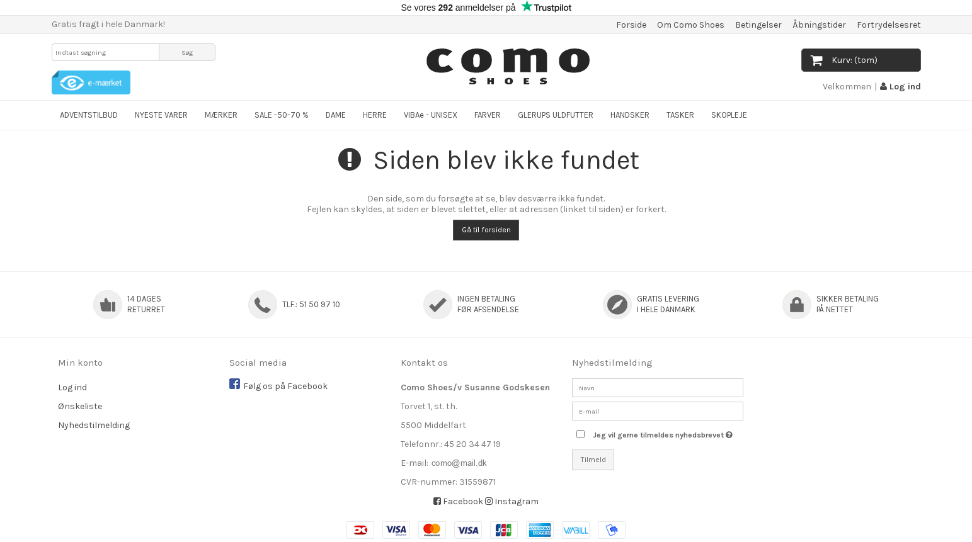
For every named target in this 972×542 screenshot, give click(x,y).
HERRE (375, 115)
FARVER (487, 115)
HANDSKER (629, 115)
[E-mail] (657, 410)
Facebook (458, 501)
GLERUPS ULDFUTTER (555, 115)
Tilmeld (593, 459)
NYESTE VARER (161, 115)
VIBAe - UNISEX (430, 115)
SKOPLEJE (729, 115)
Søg (187, 52)
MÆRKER (221, 115)
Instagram (512, 501)
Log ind (900, 86)
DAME (336, 115)
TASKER (680, 115)
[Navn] (657, 387)
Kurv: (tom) (844, 60)
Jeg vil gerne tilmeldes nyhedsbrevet (668, 432)
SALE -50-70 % (281, 115)
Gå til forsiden (486, 229)
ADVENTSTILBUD (89, 115)
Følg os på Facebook (285, 386)
